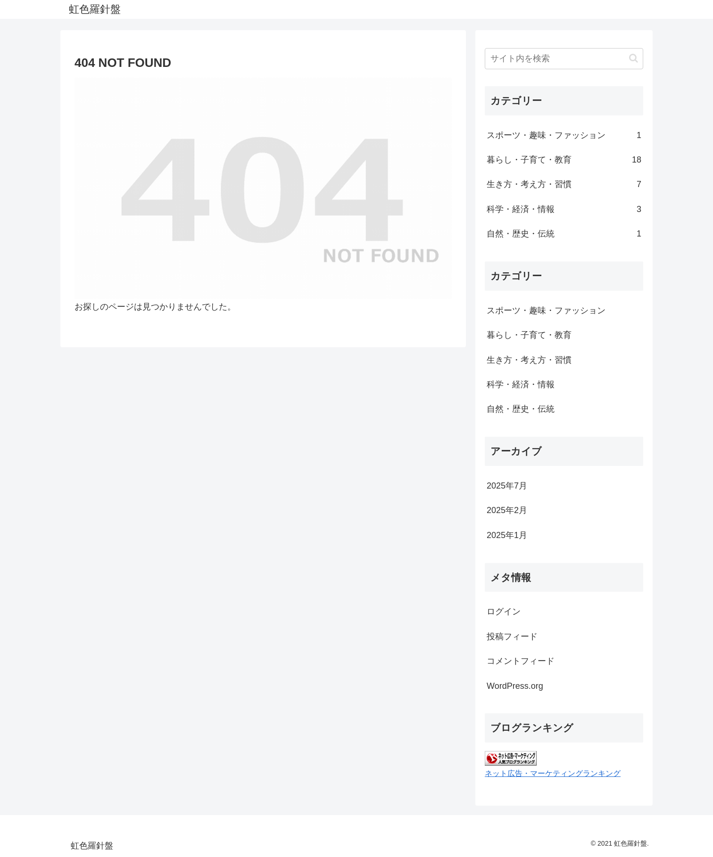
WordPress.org (515, 686)
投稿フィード (512, 636)
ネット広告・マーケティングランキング (553, 773)
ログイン (504, 611)
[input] (564, 58)
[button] (633, 58)
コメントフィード (521, 661)
